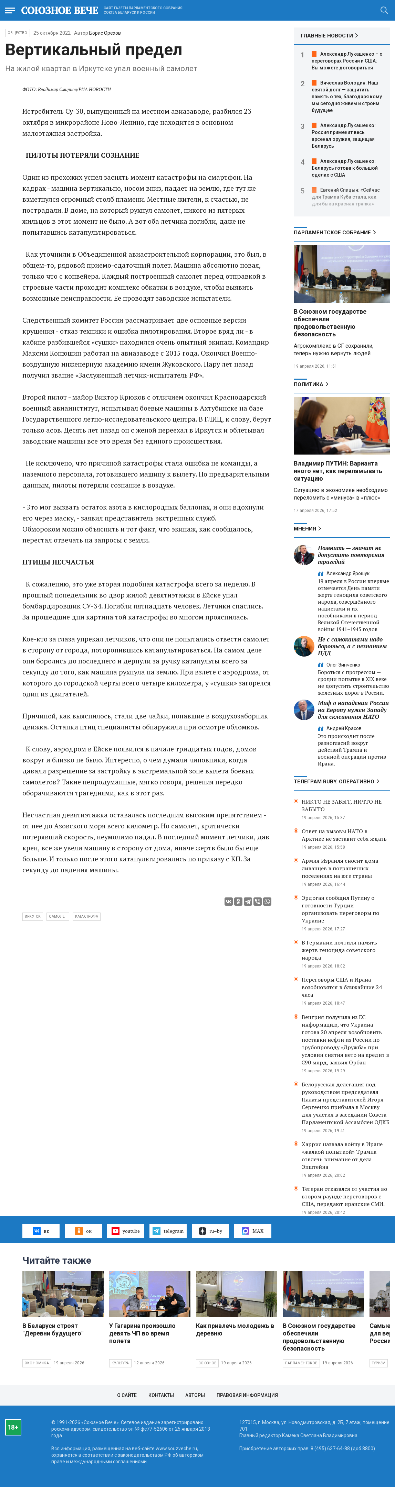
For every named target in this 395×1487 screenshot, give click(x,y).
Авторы (195, 1395)
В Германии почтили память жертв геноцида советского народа (339, 950)
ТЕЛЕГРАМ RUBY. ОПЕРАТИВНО (334, 782)
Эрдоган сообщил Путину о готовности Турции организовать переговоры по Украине (340, 909)
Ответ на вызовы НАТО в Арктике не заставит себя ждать (344, 834)
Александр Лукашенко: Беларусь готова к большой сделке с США (345, 168)
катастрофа (86, 916)
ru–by (210, 1231)
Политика (308, 384)
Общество (18, 33)
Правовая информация (247, 1395)
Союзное (207, 1363)
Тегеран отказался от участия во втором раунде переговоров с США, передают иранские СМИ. (344, 1196)
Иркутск (33, 916)
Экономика (37, 1363)
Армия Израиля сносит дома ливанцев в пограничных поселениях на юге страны (340, 868)
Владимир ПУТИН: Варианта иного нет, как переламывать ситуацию (338, 471)
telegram (168, 1230)
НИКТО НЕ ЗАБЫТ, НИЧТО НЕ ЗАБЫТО (342, 805)
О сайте (127, 1395)
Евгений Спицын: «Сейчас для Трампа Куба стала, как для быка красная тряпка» (346, 196)
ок (83, 1230)
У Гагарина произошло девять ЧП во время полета (142, 1333)
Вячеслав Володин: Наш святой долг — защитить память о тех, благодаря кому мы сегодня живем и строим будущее (347, 96)
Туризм (378, 1363)
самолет (57, 916)
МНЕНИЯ (305, 529)
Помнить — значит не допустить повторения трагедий (351, 555)
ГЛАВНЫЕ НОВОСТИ (327, 36)
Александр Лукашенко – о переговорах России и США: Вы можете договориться (347, 60)
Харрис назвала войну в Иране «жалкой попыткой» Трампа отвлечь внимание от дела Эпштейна (342, 1155)
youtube (125, 1230)
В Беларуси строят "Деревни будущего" (52, 1329)
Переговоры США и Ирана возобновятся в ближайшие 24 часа (342, 987)
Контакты (161, 1395)
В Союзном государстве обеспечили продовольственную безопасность (330, 323)
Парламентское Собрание (332, 233)
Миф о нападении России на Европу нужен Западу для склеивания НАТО (353, 709)
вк (41, 1230)
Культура (120, 1363)
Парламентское (301, 1363)
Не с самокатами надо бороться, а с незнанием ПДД (352, 646)
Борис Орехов (105, 33)
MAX (252, 1231)
